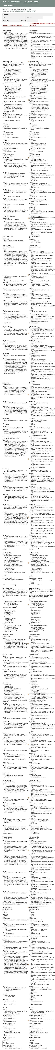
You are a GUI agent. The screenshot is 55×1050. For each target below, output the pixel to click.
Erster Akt (28, 17)
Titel (4, 17)
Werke (5, 2)
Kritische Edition (15, 2)
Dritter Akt (23, 20)
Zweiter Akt (6, 20)
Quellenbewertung (8, 5)
